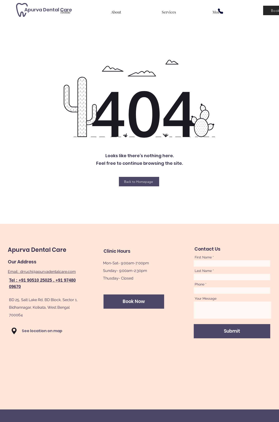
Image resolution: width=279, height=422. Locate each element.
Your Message (205, 298)
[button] (14, 331)
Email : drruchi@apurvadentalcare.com (42, 271)
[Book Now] (134, 301)
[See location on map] (46, 331)
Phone (199, 284)
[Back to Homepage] (139, 181)
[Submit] (232, 331)
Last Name (203, 270)
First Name (203, 257)
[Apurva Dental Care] (48, 9)
